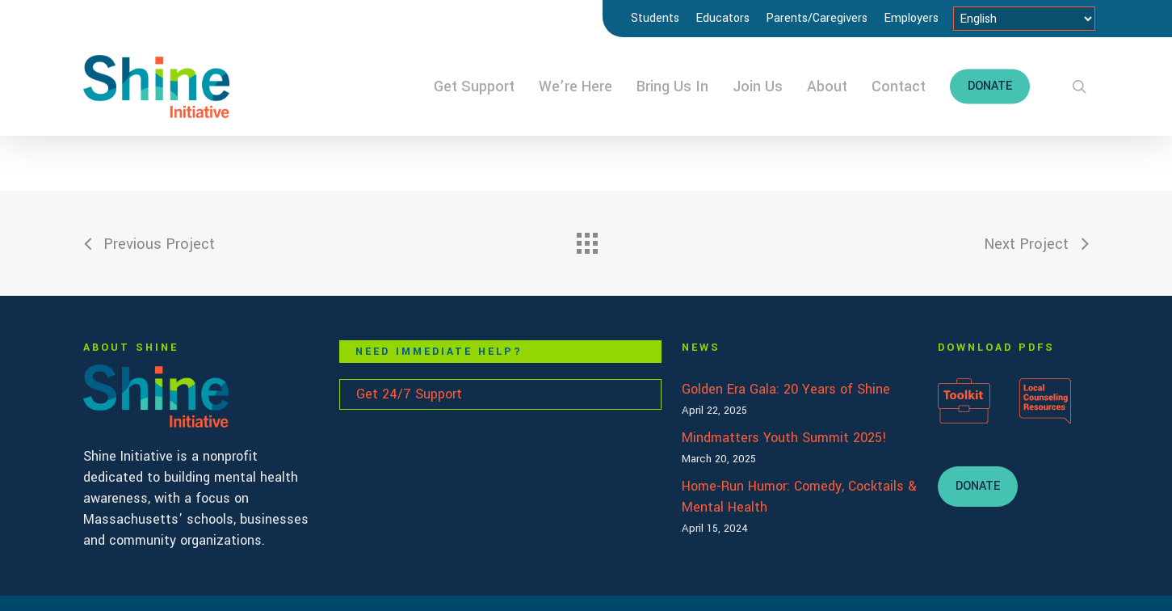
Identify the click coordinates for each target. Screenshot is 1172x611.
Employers (911, 18)
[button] (978, 486)
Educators (722, 18)
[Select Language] (1024, 18)
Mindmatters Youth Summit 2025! (784, 437)
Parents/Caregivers (816, 18)
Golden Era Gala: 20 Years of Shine (786, 389)
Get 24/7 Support (409, 394)
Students (655, 18)
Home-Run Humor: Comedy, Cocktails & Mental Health (799, 496)
